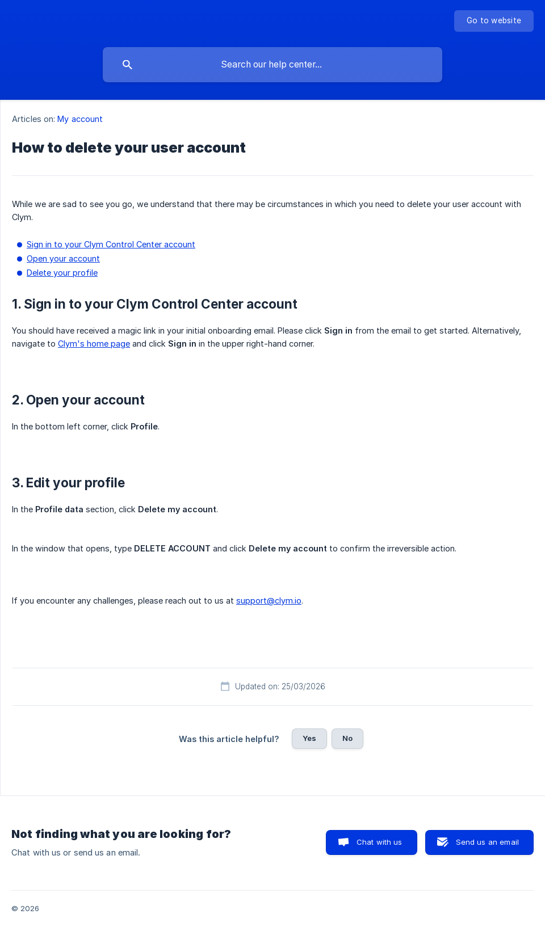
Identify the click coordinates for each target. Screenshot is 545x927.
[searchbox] (272, 64)
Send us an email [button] (487, 841)
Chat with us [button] (380, 841)
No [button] (347, 738)
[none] (494, 21)
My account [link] (80, 119)
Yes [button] (309, 738)
